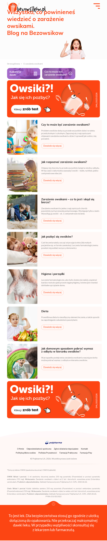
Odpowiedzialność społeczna (39, 449)
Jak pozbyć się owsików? (57, 237)
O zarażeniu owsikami (33, 63)
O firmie (20, 449)
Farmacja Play (86, 453)
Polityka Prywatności (47, 453)
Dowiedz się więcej (52, 146)
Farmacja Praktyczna (68, 453)
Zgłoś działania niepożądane (66, 449)
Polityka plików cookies (26, 453)
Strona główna (13, 63)
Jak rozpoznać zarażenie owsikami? (64, 162)
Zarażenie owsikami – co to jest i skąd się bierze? (67, 201)
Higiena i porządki (52, 274)
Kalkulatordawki (16, 74)
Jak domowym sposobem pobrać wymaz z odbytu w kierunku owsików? (67, 350)
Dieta (44, 311)
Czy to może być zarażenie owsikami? (50, 75)
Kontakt (84, 449)
